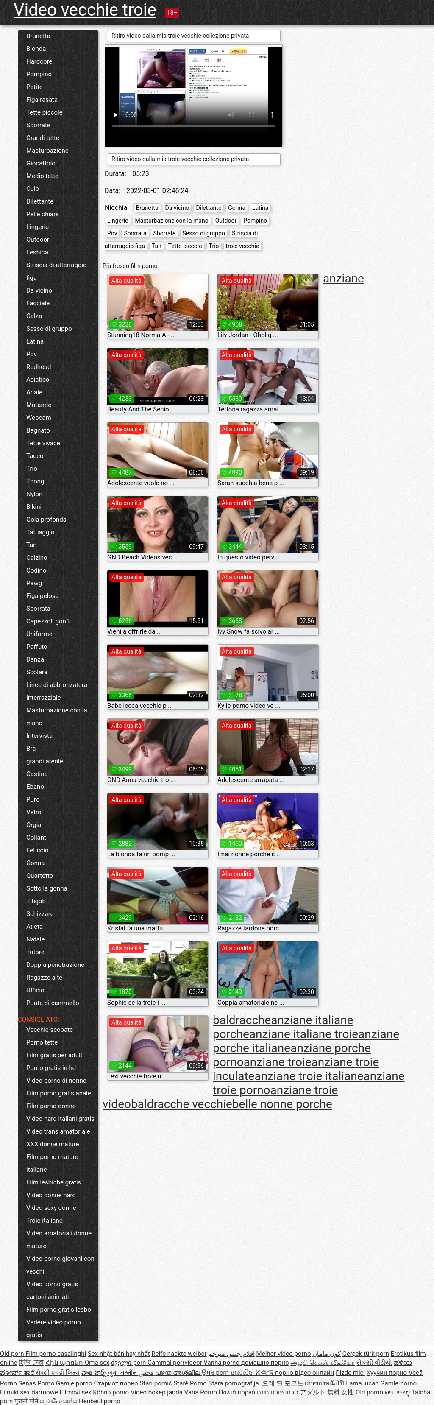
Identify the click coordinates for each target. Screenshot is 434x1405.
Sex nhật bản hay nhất (119, 1354)
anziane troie (278, 1062)
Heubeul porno (99, 1401)
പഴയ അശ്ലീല (178, 1373)
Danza (35, 659)
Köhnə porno (112, 1392)
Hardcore (39, 61)
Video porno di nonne (56, 1080)
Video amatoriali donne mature (59, 1239)
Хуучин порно (388, 1373)
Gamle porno (75, 1383)
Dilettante (39, 201)
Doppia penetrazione (55, 965)
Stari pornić (156, 1383)
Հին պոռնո (65, 1362)
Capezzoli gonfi (48, 621)
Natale (35, 939)
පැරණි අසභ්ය (59, 1401)
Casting (37, 774)
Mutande (38, 405)
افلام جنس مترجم (231, 1354)
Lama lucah (363, 1383)
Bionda (36, 49)
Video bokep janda (157, 1392)
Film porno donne (51, 1106)
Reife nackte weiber (178, 1354)
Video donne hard (51, 1195)
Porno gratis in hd (51, 1068)
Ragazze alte (44, 977)
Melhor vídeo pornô (283, 1354)
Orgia (34, 825)
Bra (31, 748)
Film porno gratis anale (58, 1093)
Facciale (38, 303)
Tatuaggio (40, 532)
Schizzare (40, 914)
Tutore (35, 952)
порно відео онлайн (304, 1373)
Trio (31, 468)
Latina (35, 341)
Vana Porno (201, 1392)
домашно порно (265, 1362)
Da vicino (39, 290)
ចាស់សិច (243, 1373)
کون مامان (326, 1354)
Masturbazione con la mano (56, 717)
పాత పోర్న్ (94, 1373)
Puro (32, 799)
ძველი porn (129, 1362)
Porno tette (42, 1042)
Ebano (35, 786)
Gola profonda (46, 519)
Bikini (34, 507)
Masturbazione (47, 150)
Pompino (39, 74)
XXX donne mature (52, 1144)
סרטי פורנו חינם (277, 1392)
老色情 (264, 1373)
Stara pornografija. (235, 1383)
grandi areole (44, 761)
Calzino (36, 557)
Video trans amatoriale (58, 1131)
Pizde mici (350, 1373)
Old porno (370, 1392)
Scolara (36, 672)
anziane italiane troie (303, 1034)
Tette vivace (43, 443)
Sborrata (38, 608)
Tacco (35, 456)
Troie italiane (44, 1220)
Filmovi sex (76, 1392)
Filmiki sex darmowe (29, 1392)
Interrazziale (43, 697)
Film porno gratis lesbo (58, 1309)
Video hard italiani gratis (60, 1119)
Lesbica (37, 252)
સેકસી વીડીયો (374, 1362)
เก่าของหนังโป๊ (325, 1383)
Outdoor (37, 239)
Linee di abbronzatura (56, 685)
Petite (34, 87)
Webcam (38, 418)
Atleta (34, 926)
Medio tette (42, 176)
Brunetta (38, 36)
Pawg (34, 583)
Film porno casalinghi (55, 1354)
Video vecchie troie (85, 10)
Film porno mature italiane (52, 1163)
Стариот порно (116, 1383)
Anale (34, 392)
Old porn (12, 1354)
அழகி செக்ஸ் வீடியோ (322, 1362)
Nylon (34, 494)
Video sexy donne (51, 1208)
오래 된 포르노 (283, 1383)
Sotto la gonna (46, 888)
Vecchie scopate (49, 1029)
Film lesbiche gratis (53, 1182)
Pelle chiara (42, 214)
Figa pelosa (42, 596)
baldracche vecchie (181, 1104)
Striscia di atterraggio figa (56, 271)
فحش (147, 1373)
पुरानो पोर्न (26, 1401)
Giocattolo (41, 163)
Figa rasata (42, 99)
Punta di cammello (52, 1003)
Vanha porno (222, 1362)
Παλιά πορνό (238, 1392)
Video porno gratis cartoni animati (52, 1290)
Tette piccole (44, 112)
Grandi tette (42, 138)
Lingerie (37, 227)
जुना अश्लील (123, 1373)
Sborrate (38, 125)
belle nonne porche (282, 1104)
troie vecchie (242, 246)
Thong (35, 481)
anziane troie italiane (308, 1076)
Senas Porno (37, 1383)
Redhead (38, 367)
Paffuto (36, 647)
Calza (34, 316)
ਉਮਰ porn (216, 1373)
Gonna (35, 863)
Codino (36, 570)
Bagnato (38, 430)
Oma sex (97, 1362)
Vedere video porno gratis (53, 1328)
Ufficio (35, 990)
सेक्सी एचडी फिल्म (57, 1373)
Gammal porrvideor (175, 1362)
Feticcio (37, 850)
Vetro (34, 812)
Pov (31, 354)
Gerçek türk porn (365, 1354)
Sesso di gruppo (49, 328)
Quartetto (39, 876)
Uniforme (39, 634)
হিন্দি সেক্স (31, 1362)
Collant (36, 837)
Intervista (39, 736)
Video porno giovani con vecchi (60, 1265)
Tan (31, 545)
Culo (32, 189)
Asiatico (37, 379)
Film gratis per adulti (55, 1055)
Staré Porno (190, 1383)
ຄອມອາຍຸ (398, 1392)
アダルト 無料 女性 (327, 1392)
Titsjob (36, 901)
